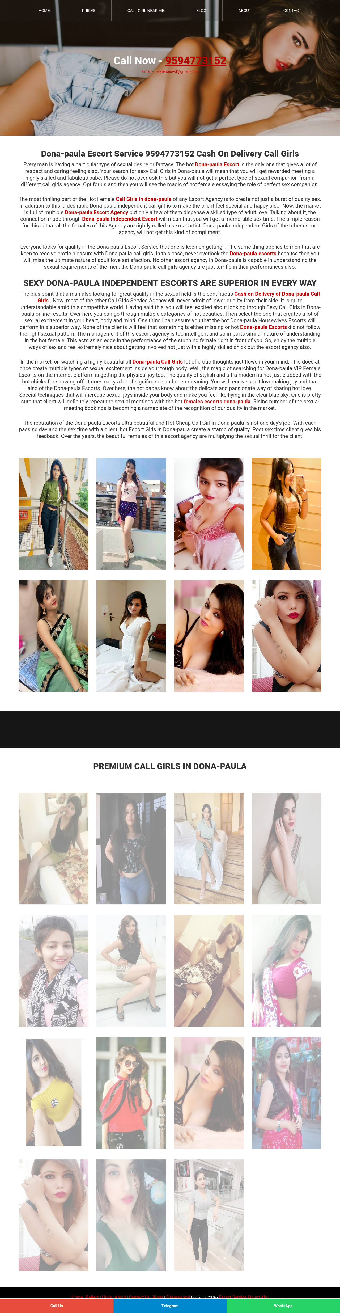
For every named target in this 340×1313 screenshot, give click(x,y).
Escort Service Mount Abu (244, 1297)
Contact (292, 11)
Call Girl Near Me (146, 11)
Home (44, 11)
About (245, 11)
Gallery (92, 1297)
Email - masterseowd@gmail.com (170, 71)
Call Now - (170, 61)
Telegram (170, 1306)
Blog (201, 11)
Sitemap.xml (178, 1297)
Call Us (56, 1306)
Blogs (157, 1297)
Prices (88, 11)
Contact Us (139, 1297)
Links (107, 1297)
